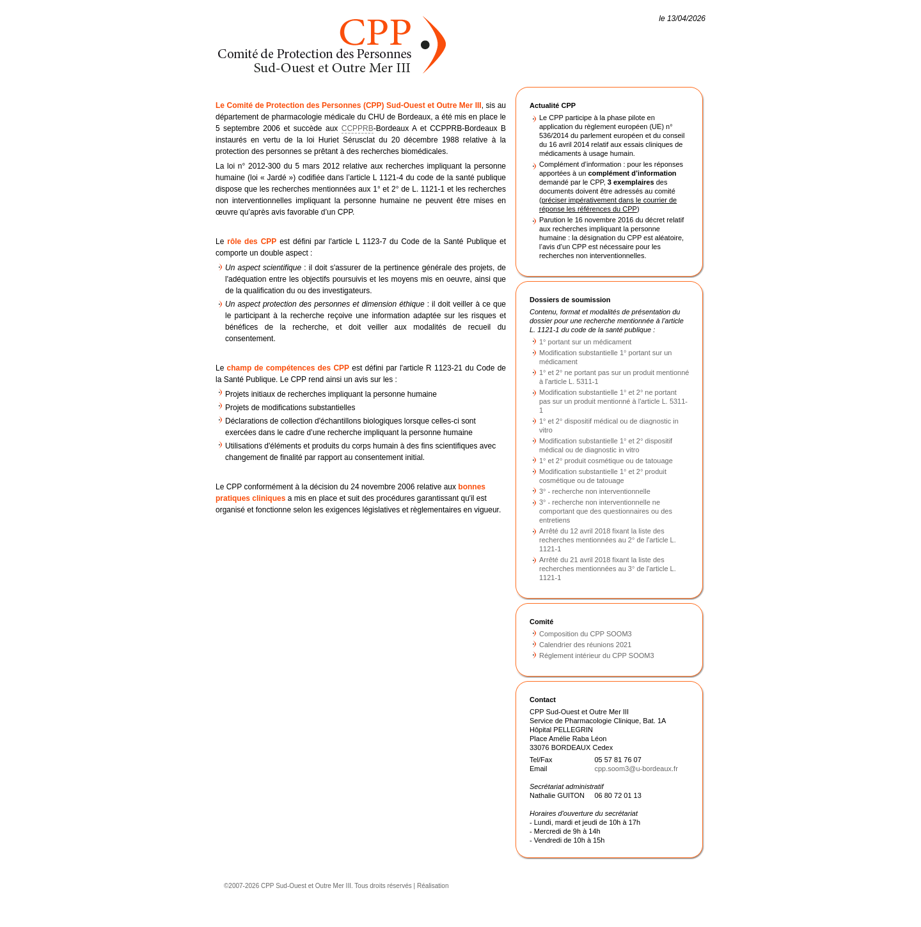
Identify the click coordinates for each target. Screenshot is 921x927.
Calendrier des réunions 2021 (585, 644)
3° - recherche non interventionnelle (594, 491)
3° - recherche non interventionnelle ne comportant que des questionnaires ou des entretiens (605, 511)
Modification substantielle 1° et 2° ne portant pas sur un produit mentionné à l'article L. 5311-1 (613, 401)
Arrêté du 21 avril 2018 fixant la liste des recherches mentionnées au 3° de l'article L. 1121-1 (607, 568)
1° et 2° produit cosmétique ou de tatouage (606, 460)
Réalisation (432, 885)
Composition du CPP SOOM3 (585, 634)
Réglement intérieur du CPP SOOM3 (596, 655)
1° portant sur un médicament (585, 342)
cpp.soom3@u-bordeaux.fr (635, 768)
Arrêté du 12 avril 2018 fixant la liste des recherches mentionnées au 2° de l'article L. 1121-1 (607, 540)
